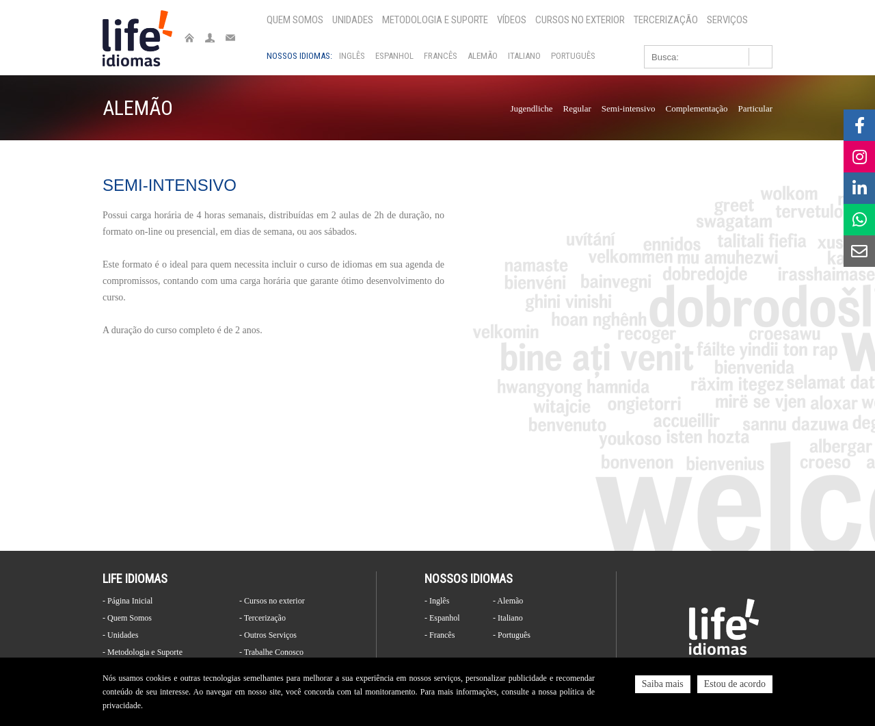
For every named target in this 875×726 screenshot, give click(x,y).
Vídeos (511, 20)
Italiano (524, 56)
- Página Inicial (127, 601)
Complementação (696, 108)
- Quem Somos (127, 618)
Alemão (483, 56)
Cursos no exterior (580, 20)
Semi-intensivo (629, 108)
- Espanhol (442, 618)
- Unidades (120, 635)
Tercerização (666, 20)
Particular (755, 108)
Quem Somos (295, 20)
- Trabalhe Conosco (271, 652)
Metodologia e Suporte (435, 20)
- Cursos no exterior (272, 601)
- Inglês (437, 601)
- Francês (440, 635)
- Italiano (508, 618)
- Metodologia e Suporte (143, 652)
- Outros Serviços (268, 635)
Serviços (727, 20)
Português (573, 56)
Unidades (352, 20)
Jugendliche (532, 108)
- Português (511, 635)
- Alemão (508, 601)
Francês (440, 56)
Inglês (352, 56)
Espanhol (394, 56)
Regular (577, 108)
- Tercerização (262, 618)
